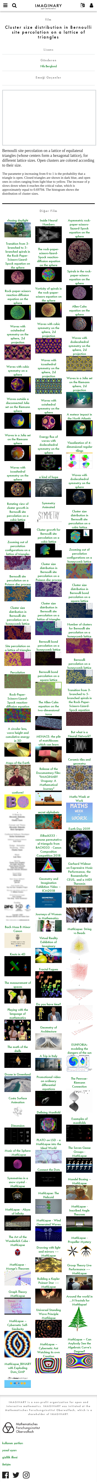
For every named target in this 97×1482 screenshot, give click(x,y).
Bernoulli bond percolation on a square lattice (48, 676)
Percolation (17, 672)
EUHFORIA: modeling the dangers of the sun (79, 1049)
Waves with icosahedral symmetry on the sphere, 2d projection (48, 368)
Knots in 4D (17, 954)
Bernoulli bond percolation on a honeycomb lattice (48, 646)
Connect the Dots (48, 1170)
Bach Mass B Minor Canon (17, 929)
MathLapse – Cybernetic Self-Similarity (17, 1325)
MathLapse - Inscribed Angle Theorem (79, 1210)
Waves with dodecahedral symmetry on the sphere (79, 481)
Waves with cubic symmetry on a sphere (17, 371)
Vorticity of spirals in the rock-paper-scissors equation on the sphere (48, 294)
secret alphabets (48, 812)
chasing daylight (17, 220)
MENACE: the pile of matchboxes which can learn (48, 740)
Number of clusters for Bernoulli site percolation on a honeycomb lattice (79, 630)
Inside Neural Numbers (48, 222)
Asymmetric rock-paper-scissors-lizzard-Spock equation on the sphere (79, 228)
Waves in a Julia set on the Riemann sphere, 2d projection (79, 384)
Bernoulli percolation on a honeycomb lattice (79, 664)
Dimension (17, 1126)
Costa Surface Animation (18, 1100)
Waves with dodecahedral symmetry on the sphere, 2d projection (79, 346)
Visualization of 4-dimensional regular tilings (79, 447)
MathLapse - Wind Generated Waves (48, 1222)
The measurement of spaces (18, 985)
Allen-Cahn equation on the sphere (79, 310)
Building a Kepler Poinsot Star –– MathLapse (48, 1283)
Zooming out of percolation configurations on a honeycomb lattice (79, 555)
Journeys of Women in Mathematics (48, 916)
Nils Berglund (48, 66)
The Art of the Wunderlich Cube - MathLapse (18, 1241)
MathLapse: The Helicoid (48, 1195)
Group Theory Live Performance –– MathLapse (79, 1269)
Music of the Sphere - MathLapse (18, 1153)
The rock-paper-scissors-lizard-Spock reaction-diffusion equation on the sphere (48, 257)
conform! (18, 792)
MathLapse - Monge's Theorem (17, 1267)
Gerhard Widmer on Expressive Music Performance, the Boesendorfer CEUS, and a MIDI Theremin (79, 874)
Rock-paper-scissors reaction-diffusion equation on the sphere (18, 297)
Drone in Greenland (18, 1074)
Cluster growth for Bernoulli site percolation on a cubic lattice (48, 536)
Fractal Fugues (48, 969)
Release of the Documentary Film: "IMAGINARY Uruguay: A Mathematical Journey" (48, 779)
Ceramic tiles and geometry (79, 761)
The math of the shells (17, 1049)
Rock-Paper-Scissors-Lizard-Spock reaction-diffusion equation (17, 700)
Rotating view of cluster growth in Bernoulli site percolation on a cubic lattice (17, 512)
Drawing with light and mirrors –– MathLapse (48, 1251)
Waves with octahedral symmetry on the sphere (48, 406)
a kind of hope (48, 477)
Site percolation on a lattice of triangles (18, 648)
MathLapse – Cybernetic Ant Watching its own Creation (48, 1350)
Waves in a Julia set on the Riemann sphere (18, 439)
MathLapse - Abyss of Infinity (17, 1211)
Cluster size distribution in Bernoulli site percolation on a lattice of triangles (48, 611)
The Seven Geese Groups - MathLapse (79, 1152)
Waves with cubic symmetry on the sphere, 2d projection (48, 330)
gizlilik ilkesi (9, 1457)
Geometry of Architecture (48, 1029)
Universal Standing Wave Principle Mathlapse (48, 1314)
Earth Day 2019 (79, 829)
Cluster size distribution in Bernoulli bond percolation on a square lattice (79, 593)
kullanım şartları (12, 1443)
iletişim (6, 1464)
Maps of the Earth (18, 763)
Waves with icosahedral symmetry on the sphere (17, 473)
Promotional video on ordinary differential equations (49, 1083)
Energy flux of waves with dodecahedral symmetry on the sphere (48, 445)
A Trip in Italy (48, 1056)
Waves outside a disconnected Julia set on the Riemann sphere (17, 405)
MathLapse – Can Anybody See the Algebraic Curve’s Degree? (79, 1345)
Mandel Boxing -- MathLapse (79, 1181)
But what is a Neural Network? (79, 734)
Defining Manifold (48, 1112)
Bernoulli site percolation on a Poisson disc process (18, 580)
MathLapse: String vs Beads (79, 931)
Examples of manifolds (79, 1121)
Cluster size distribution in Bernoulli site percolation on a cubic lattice (79, 519)
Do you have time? (48, 1004)
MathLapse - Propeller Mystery (79, 1240)
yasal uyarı (9, 1450)
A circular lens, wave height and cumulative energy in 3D (18, 735)
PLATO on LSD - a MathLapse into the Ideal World (48, 1144)
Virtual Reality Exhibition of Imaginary (48, 942)
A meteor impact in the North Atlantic (79, 416)
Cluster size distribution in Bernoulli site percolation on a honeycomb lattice (18, 616)
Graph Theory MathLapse (18, 1294)
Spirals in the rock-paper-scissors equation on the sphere (79, 277)
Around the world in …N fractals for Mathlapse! (79, 1300)
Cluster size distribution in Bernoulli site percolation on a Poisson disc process (49, 572)
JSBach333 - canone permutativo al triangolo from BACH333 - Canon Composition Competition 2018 (48, 845)
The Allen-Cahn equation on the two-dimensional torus (48, 708)
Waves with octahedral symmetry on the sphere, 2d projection (17, 334)
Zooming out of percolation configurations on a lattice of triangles (17, 548)
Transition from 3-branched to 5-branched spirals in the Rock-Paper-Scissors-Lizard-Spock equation (79, 700)
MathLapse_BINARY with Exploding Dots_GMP (17, 1368)
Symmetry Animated (48, 505)
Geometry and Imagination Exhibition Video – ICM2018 (48, 885)
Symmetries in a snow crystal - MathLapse (17, 1182)
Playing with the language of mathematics (17, 1014)
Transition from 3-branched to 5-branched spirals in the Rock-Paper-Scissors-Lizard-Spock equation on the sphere (17, 255)
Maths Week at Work (79, 799)
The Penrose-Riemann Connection (79, 1082)
